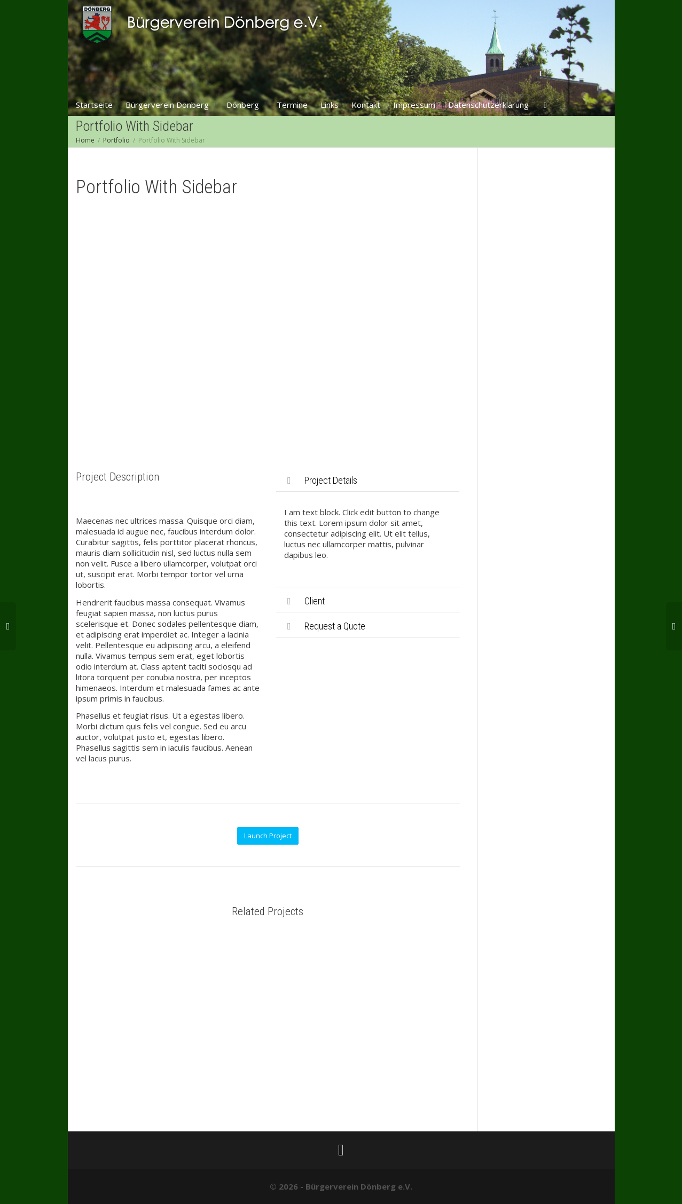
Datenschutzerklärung (488, 104)
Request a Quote (334, 626)
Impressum (414, 104)
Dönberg (243, 104)
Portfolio (116, 140)
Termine (292, 104)
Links (329, 104)
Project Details (330, 480)
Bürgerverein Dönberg (168, 104)
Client (314, 601)
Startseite (94, 104)
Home (85, 140)
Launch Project (268, 835)
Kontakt (365, 104)
